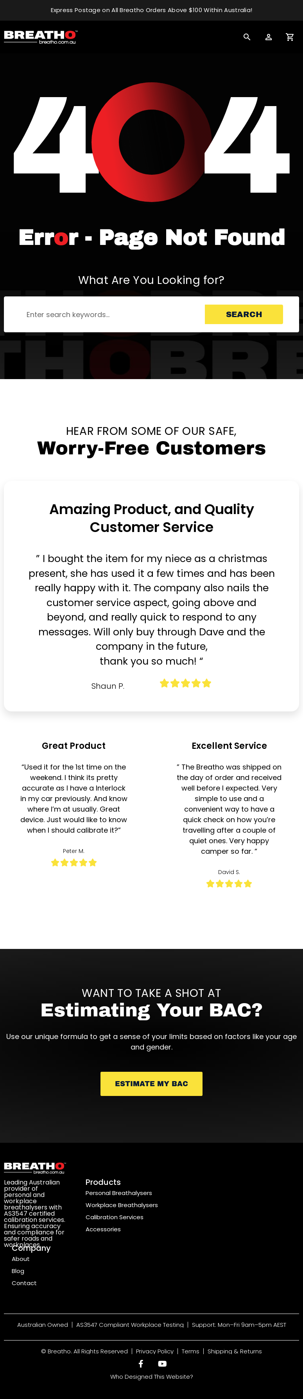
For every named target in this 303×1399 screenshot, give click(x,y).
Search (244, 314)
